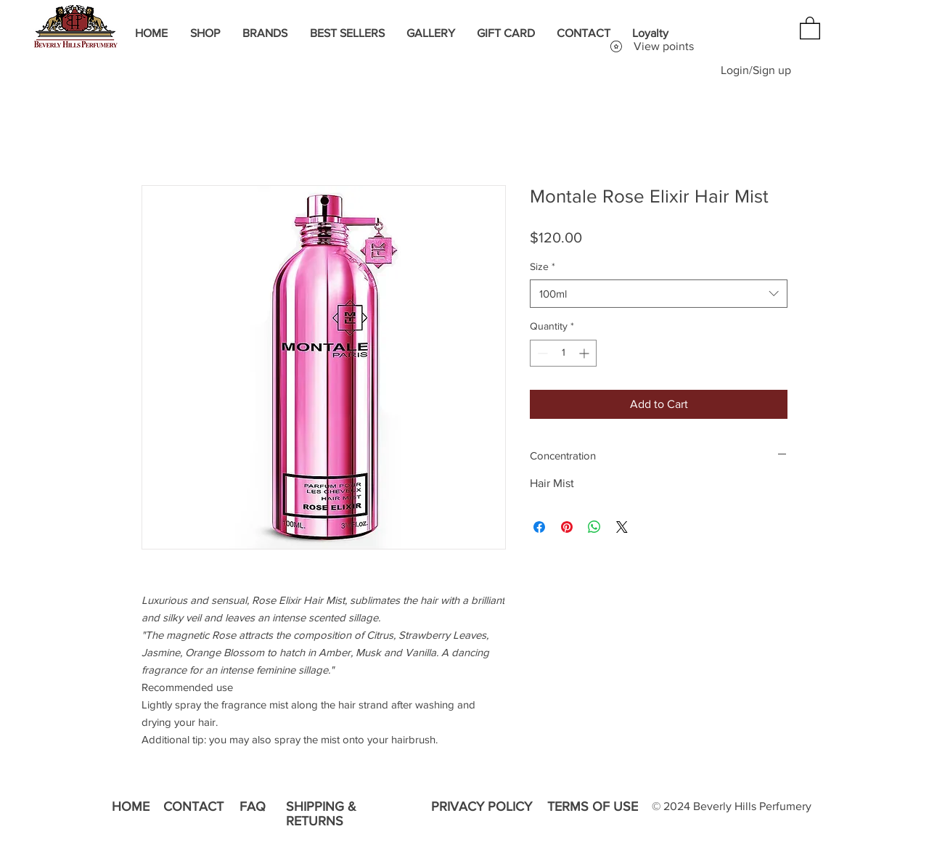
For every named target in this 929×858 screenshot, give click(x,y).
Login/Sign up (756, 70)
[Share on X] (622, 527)
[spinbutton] (563, 353)
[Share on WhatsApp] (594, 527)
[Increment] (585, 353)
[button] (810, 27)
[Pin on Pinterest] (567, 527)
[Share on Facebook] (539, 527)
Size (542, 266)
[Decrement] (541, 353)
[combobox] (658, 293)
